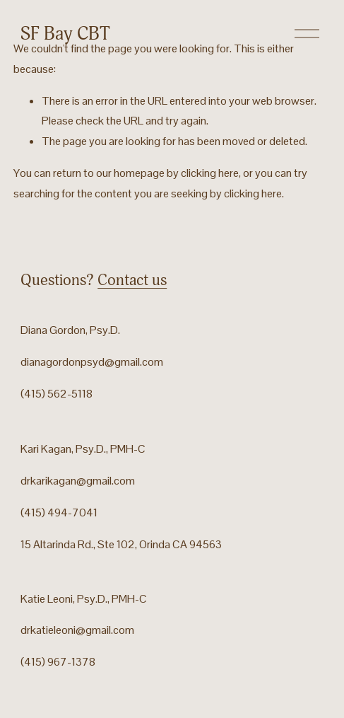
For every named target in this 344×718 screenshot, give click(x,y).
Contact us (132, 280)
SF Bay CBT (65, 34)
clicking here (210, 173)
